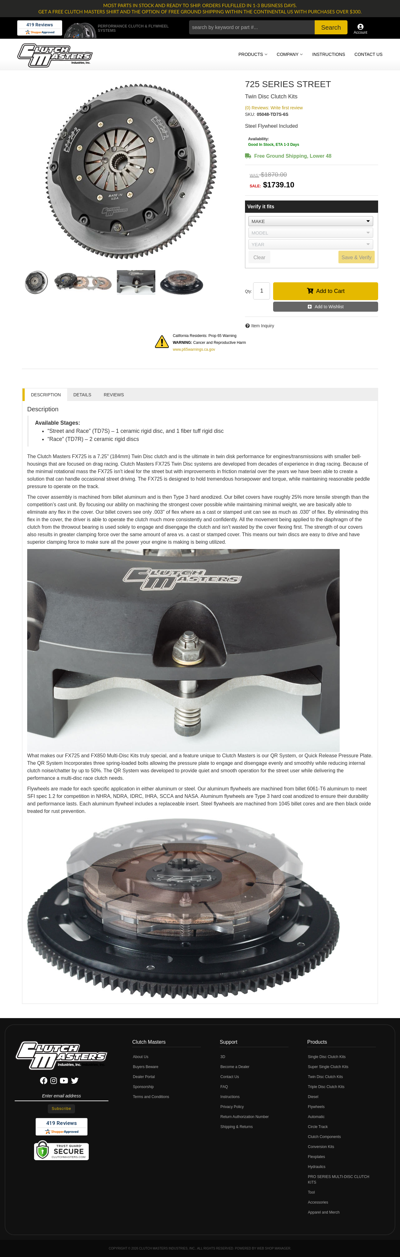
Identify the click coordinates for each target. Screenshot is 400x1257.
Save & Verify (357, 257)
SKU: (250, 114)
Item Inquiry (262, 325)
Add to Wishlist (329, 306)
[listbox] (310, 221)
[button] (268, 27)
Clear (259, 257)
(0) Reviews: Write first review (274, 107)
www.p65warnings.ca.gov (194, 349)
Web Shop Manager (273, 1248)
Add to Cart (330, 291)
